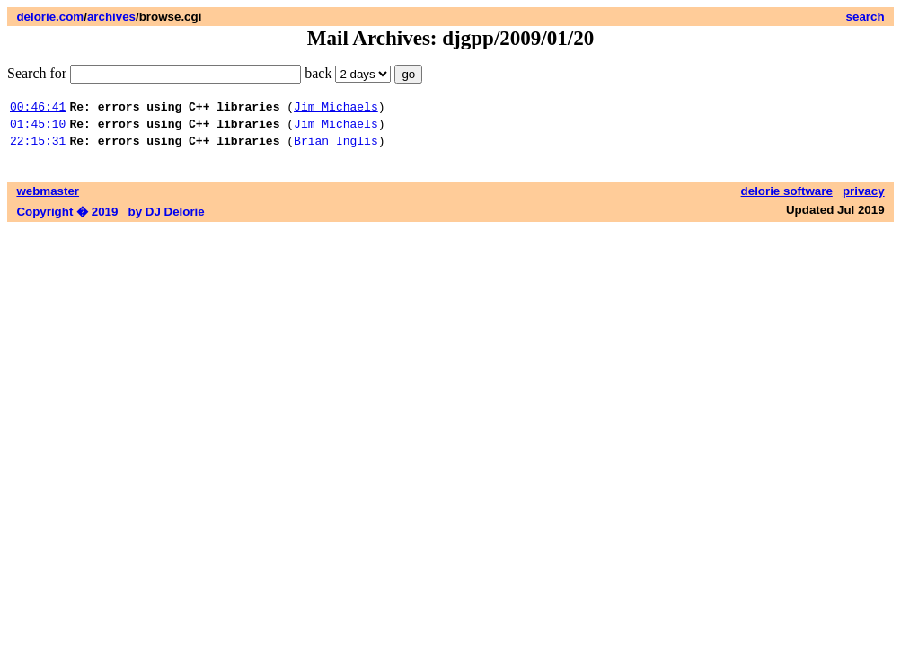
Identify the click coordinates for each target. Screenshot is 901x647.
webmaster (47, 199)
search (865, 16)
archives (111, 16)
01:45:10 (38, 128)
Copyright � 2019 (67, 219)
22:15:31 (38, 148)
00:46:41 (38, 109)
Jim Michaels (336, 109)
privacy (864, 199)
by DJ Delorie (166, 219)
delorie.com (50, 16)
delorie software (787, 199)
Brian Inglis (336, 148)
